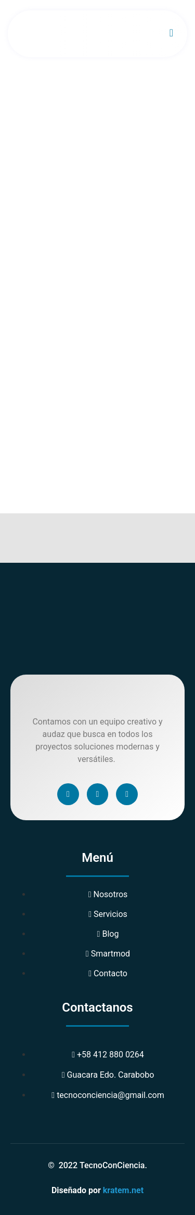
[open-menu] (171, 34)
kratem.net (123, 1190)
